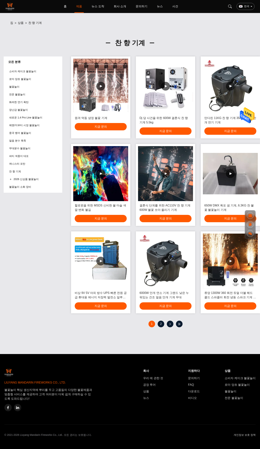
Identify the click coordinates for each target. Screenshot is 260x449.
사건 (175, 6)
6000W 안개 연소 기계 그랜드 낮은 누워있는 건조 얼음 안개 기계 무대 (164, 295)
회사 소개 (120, 6)
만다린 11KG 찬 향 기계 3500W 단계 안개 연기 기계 (230, 120)
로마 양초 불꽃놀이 (237, 384)
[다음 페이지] (170, 324)
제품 (79, 6)
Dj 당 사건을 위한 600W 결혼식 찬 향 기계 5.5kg (164, 120)
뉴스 (160, 6)
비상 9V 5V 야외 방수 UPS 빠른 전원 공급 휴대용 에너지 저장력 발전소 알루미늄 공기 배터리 (101, 295)
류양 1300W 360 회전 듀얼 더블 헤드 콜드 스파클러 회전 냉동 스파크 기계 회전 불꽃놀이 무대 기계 (230, 295)
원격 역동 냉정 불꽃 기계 (91, 118)
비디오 (192, 397)
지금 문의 (100, 126)
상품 (21, 22)
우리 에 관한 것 (153, 378)
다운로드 (194, 391)
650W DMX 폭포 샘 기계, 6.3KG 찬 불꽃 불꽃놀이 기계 (229, 207)
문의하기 (141, 6)
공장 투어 (149, 384)
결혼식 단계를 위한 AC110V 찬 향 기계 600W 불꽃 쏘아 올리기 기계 (165, 207)
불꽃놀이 (230, 391)
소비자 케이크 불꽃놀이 (240, 378)
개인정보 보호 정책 (245, 434)
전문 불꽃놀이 (234, 397)
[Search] (230, 6)
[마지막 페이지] (179, 324)
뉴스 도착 (98, 6)
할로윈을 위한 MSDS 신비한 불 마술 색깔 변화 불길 (100, 207)
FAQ (191, 384)
